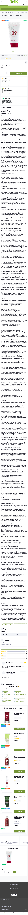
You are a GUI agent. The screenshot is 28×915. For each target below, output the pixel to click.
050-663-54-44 (14, 888)
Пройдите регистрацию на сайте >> (14, 688)
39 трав (9, 624)
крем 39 (5, 623)
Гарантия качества (9, 841)
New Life (25, 55)
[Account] (26, 1)
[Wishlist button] (26, 62)
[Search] (3, 1)
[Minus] (2, 73)
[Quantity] (5, 73)
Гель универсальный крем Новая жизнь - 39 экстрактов (19, 713)
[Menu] (1, 1)
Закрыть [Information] (14, 9)
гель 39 (9, 623)
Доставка (7, 78)
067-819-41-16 (14, 886)
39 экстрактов (20, 623)
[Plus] (8, 73)
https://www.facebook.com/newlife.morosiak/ (15, 894)
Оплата (7, 88)
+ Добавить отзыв (14, 648)
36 (26, 623)
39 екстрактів (4, 624)
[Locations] (24, 1)
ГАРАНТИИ (7, 98)
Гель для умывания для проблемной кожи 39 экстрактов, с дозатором (19, 756)
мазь (12, 623)
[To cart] (19, 729)
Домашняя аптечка (7, 694)
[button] (13, 51)
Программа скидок (5, 63)
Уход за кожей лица (7, 12)
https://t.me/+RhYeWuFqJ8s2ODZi (12, 894)
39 (24, 623)
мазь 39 (15, 623)
